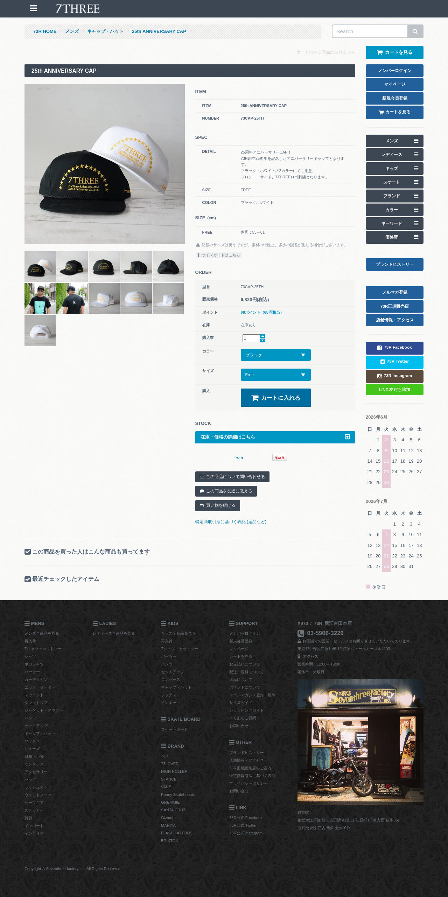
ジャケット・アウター (43, 710)
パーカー (32, 672)
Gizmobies (170, 818)
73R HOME (44, 31)
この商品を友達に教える (226, 491)
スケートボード (174, 729)
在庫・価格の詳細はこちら (275, 437)
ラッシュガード (37, 787)
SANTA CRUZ (173, 810)
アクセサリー (36, 772)
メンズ (72, 31)
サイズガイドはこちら (219, 255)
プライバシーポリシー (248, 783)
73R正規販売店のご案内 (250, 768)
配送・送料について (246, 672)
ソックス (32, 741)
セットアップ (36, 726)
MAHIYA (168, 825)
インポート (34, 826)
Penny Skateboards (178, 794)
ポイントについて (244, 687)
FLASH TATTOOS (176, 833)
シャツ (30, 656)
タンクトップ (36, 702)
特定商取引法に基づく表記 (252, 776)
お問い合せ (238, 726)
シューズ (32, 749)
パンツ (30, 718)
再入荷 (30, 641)
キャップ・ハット (105, 31)
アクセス (308, 656)
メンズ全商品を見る (41, 633)
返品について (240, 679)
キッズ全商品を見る (178, 633)
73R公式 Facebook (245, 818)
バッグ (30, 779)
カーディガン (36, 679)
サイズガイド (240, 702)
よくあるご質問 (242, 718)
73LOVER (169, 764)
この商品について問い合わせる (232, 476)
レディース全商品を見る (114, 633)
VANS (166, 787)
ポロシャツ (34, 664)
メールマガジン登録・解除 (252, 695)
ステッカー (34, 810)
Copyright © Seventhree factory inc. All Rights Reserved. (72, 869)
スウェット (34, 695)
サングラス (34, 764)
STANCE (169, 779)
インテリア (34, 833)
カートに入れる (275, 397)
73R (164, 756)
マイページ (238, 649)
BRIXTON (169, 841)
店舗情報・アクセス (246, 760)
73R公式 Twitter (243, 825)
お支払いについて (244, 664)
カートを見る (240, 656)
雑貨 (28, 818)
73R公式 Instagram (245, 833)
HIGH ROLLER (174, 771)
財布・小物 (34, 756)
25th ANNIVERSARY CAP (159, 31)
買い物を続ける (218, 505)
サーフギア (34, 802)
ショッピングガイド (246, 710)
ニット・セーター (39, 687)
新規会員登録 (240, 641)
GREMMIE (170, 802)
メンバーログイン (244, 633)
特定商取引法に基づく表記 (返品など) (231, 521)
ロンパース (170, 679)
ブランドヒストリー (246, 752)
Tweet (240, 457)
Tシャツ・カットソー (43, 649)
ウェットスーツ (37, 795)
